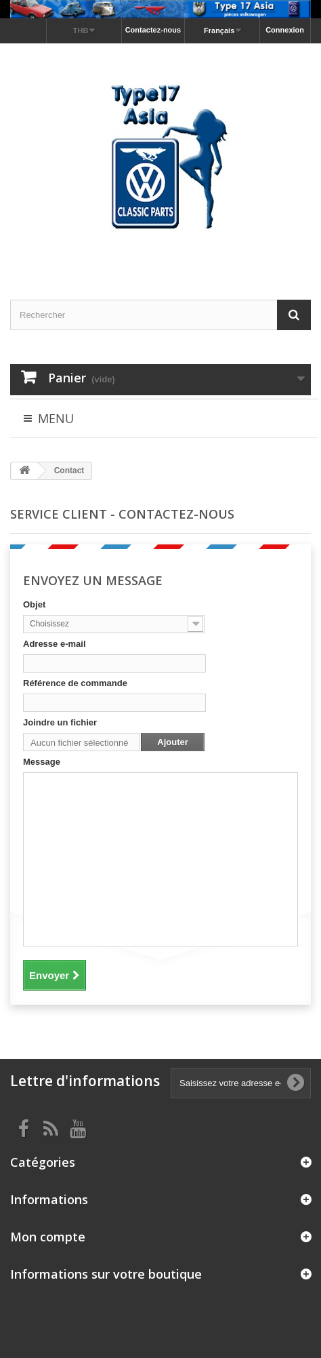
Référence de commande (75, 683)
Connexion (284, 30)
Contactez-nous (153, 30)
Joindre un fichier (60, 722)
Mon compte (47, 1237)
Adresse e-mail (54, 644)
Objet (34, 604)
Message (41, 762)
